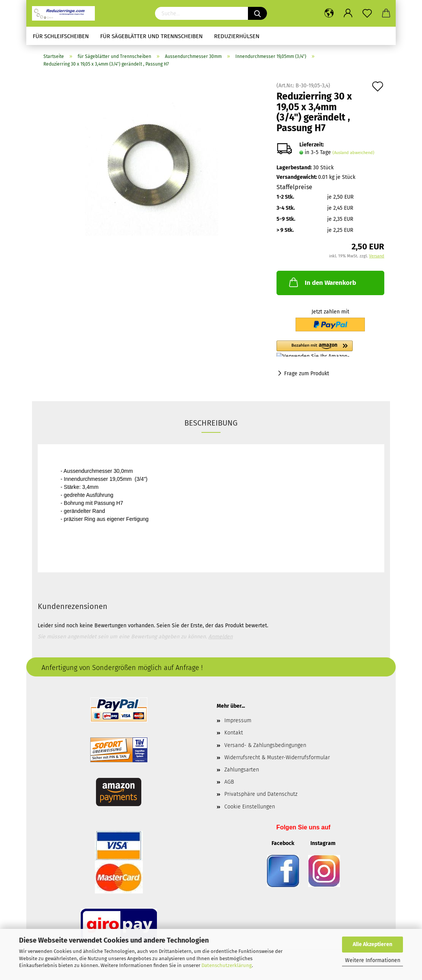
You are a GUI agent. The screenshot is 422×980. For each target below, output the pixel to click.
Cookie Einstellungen (249, 806)
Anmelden (220, 636)
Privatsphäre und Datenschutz (260, 794)
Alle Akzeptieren (372, 944)
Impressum (237, 720)
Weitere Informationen (372, 960)
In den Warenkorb (322, 282)
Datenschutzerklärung (226, 965)
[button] (330, 349)
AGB (229, 782)
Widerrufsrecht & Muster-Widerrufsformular (277, 757)
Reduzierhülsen (236, 36)
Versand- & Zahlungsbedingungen (265, 745)
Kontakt (233, 732)
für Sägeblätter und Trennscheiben (151, 36)
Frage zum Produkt (306, 373)
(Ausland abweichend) (353, 152)
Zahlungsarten (241, 769)
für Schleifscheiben (61, 36)
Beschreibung (211, 422)
